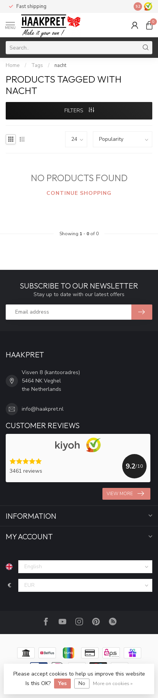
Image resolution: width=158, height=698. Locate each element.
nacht (60, 65)
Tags (37, 65)
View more (125, 493)
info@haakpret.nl (43, 409)
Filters (79, 110)
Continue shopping (79, 193)
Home (13, 65)
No (81, 683)
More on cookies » (112, 683)
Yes (62, 683)
